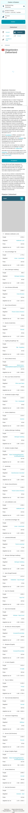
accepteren (8, 135)
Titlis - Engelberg (20, 347)
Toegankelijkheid (7, 810)
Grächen (22, 419)
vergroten (21, 198)
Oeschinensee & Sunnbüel (17, 473)
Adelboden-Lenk (20, 240)
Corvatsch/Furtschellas (18, 633)
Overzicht (8, 32)
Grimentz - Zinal (20, 793)
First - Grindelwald (19, 401)
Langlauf (7, 35)
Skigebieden (19, 32)
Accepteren (14, 160)
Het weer (19, 35)
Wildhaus (22, 722)
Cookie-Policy (18, 148)
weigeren (21, 138)
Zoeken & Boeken (13, 2)
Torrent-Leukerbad (19, 544)
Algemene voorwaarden (18, 810)
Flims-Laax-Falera (19, 383)
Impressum (4, 152)
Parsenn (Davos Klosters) (18, 311)
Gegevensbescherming (17, 809)
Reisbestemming (9, 5)
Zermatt (22, 704)
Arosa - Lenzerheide (19, 258)
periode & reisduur (9, 10)
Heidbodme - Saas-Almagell (17, 579)
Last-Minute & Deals (8, 39)
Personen (7, 15)
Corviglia (22, 668)
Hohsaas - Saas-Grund (18, 615)
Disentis (22, 329)
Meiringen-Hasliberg (19, 276)
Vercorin (22, 740)
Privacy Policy (7, 155)
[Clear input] (24, 6)
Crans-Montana (20, 294)
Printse (22, 686)
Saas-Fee (22, 597)
